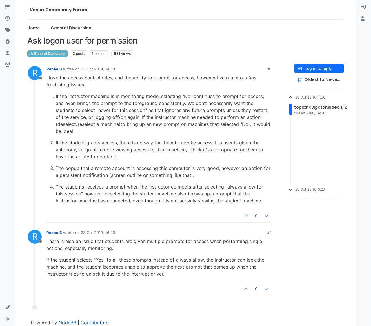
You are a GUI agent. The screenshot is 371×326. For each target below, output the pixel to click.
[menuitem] (363, 7)
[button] (7, 307)
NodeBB (67, 322)
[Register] (363, 18)
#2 (269, 232)
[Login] (363, 7)
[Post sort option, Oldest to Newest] (319, 79)
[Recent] (7, 18)
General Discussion (47, 53)
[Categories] (7, 7)
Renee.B (54, 69)
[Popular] (7, 41)
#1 (270, 69)
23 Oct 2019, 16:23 (98, 232)
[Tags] (7, 30)
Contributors (94, 322)
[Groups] (7, 65)
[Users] (7, 53)
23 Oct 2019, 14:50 (98, 69)
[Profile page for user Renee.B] (35, 73)
